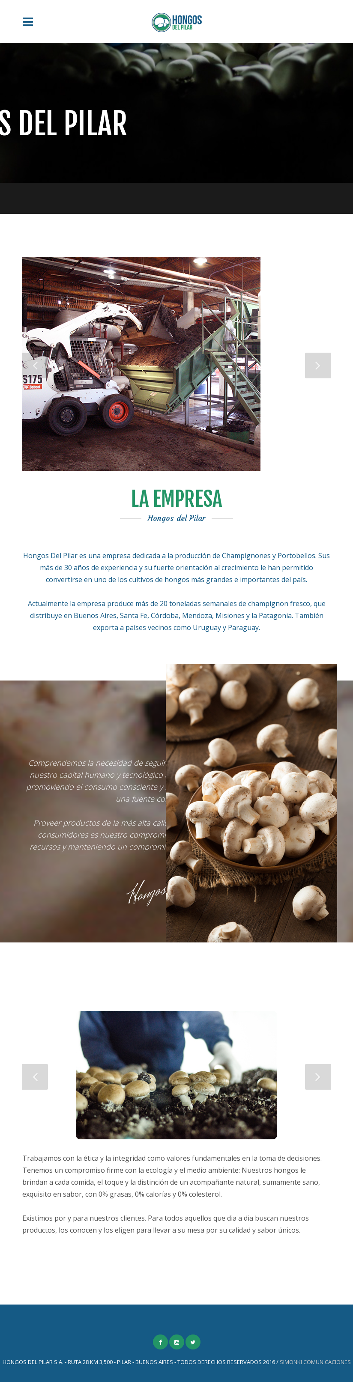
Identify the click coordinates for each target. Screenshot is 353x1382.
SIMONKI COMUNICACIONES (315, 1362)
